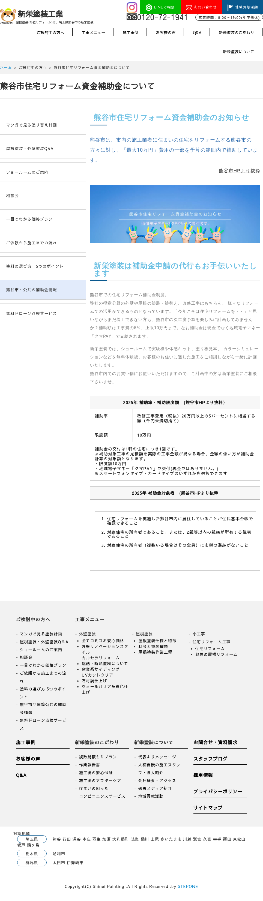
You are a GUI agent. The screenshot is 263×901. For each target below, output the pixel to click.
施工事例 (131, 34)
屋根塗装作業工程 (155, 654)
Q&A (197, 34)
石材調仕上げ (94, 683)
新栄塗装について (238, 53)
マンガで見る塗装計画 (41, 636)
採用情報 (203, 777)
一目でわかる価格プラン (43, 667)
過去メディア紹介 (155, 790)
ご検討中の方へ (50, 34)
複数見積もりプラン (98, 759)
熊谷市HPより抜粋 (239, 173)
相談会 (26, 659)
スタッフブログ (210, 761)
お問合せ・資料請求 (215, 744)
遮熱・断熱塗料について (105, 665)
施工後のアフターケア (100, 782)
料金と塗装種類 (153, 648)
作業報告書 (89, 767)
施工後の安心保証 (96, 774)
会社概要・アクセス (157, 782)
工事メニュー (93, 34)
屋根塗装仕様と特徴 (158, 642)
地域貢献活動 (150, 798)
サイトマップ (208, 810)
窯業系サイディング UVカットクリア (101, 674)
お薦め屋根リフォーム (216, 656)
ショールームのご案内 (41, 651)
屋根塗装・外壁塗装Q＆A (44, 644)
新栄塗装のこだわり (236, 34)
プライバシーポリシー (217, 793)
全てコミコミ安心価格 (103, 642)
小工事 (199, 636)
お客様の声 (165, 34)
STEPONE (188, 888)
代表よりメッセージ (157, 759)
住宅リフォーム (210, 650)
